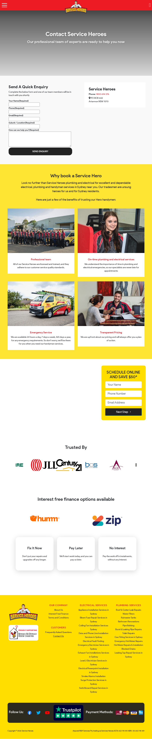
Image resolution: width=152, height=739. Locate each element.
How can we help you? (24, 130)
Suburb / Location (22, 123)
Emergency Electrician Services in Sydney (93, 647)
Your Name (19, 101)
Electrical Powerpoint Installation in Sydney (94, 670)
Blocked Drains (129, 649)
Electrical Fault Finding (93, 641)
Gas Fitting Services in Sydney (128, 637)
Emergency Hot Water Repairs (129, 641)
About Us (58, 610)
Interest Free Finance (58, 613)
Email (16, 115)
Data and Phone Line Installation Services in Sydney (93, 635)
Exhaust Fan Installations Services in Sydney (93, 654)
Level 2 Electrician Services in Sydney (93, 662)
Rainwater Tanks (128, 617)
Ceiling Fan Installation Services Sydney (93, 627)
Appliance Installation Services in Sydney (93, 612)
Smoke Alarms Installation (93, 676)
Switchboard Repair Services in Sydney (93, 690)
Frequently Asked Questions (58, 632)
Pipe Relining (128, 625)
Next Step (123, 412)
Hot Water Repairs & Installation (128, 645)
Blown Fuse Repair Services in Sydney (93, 619)
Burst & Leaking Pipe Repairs (128, 629)
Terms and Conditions (58, 617)
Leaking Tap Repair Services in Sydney (128, 654)
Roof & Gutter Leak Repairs (128, 610)
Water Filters (128, 613)
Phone (16, 108)
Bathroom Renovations (128, 621)
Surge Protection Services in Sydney (93, 682)
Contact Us (58, 636)
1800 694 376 (102, 94)
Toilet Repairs (128, 633)
